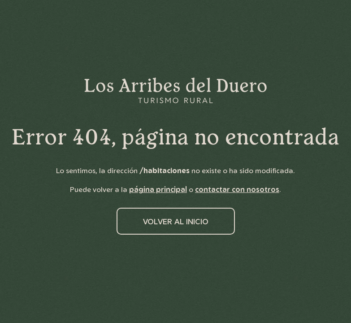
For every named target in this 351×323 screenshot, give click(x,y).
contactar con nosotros (237, 189)
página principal (158, 189)
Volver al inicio (175, 221)
